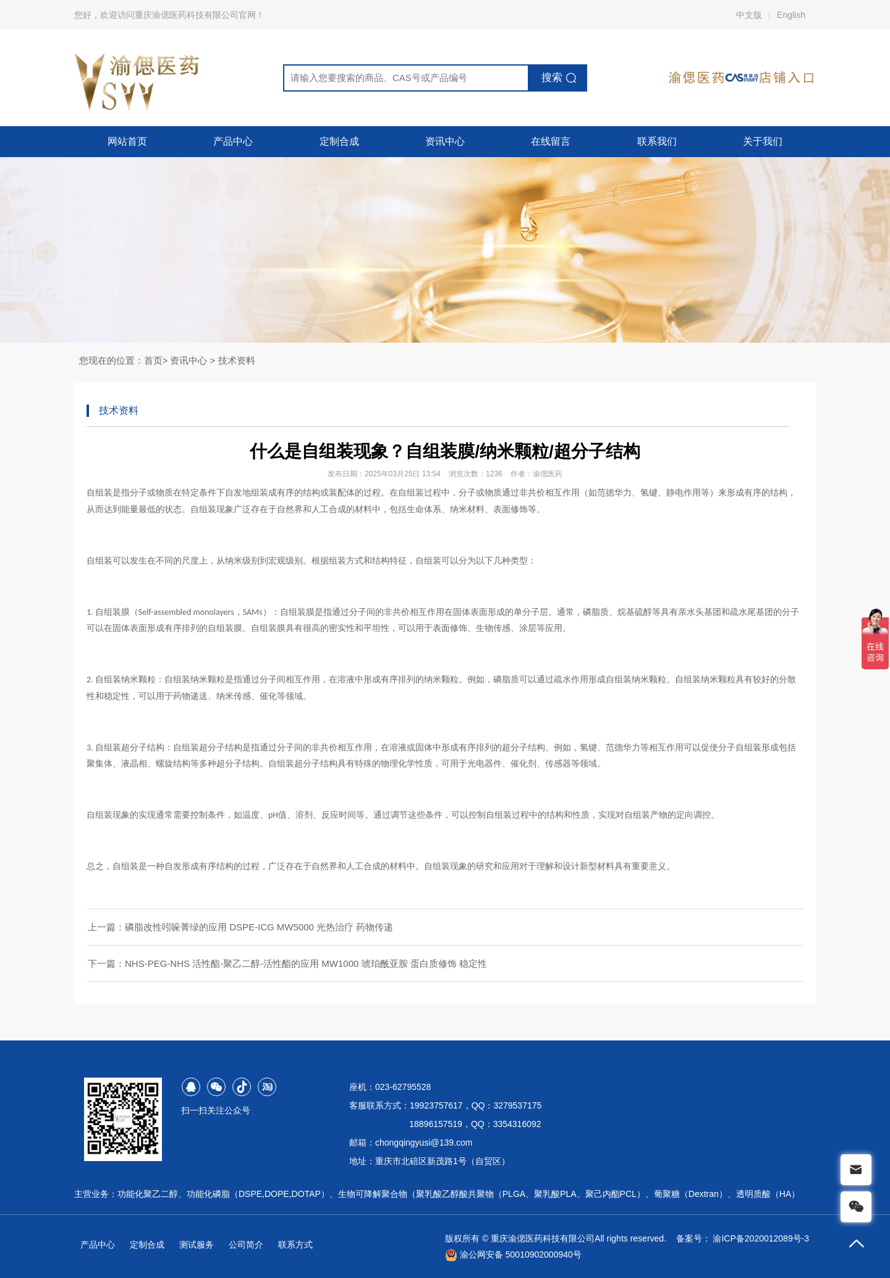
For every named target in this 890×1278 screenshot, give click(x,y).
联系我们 (657, 141)
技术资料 (236, 360)
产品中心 (233, 141)
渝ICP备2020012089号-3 (761, 1238)
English (791, 15)
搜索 (551, 78)
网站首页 (127, 141)
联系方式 (295, 1245)
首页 (153, 360)
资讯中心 (445, 141)
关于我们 (762, 141)
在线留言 (550, 141)
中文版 (749, 15)
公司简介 (246, 1245)
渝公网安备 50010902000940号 (513, 1254)
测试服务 (196, 1245)
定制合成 (339, 141)
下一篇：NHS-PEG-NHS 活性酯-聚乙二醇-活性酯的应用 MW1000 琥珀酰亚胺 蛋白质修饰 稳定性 (287, 963)
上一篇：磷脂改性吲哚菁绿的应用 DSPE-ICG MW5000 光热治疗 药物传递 (240, 927)
